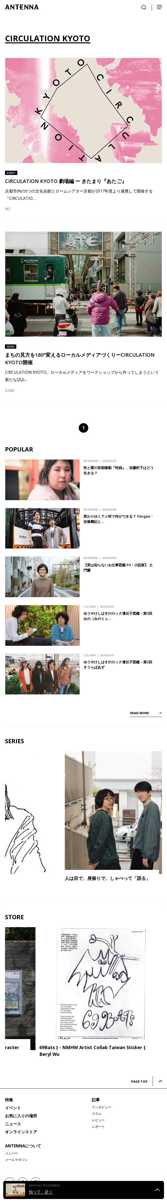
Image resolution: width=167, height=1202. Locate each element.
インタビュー (101, 1107)
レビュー (98, 1120)
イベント (13, 1108)
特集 (9, 1099)
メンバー (11, 1153)
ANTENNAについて (23, 1146)
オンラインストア (21, 1132)
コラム (97, 1113)
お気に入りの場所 (21, 1116)
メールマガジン (16, 1159)
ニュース (13, 1124)
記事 (96, 1099)
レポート (98, 1126)
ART (7, 208)
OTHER (9, 390)
